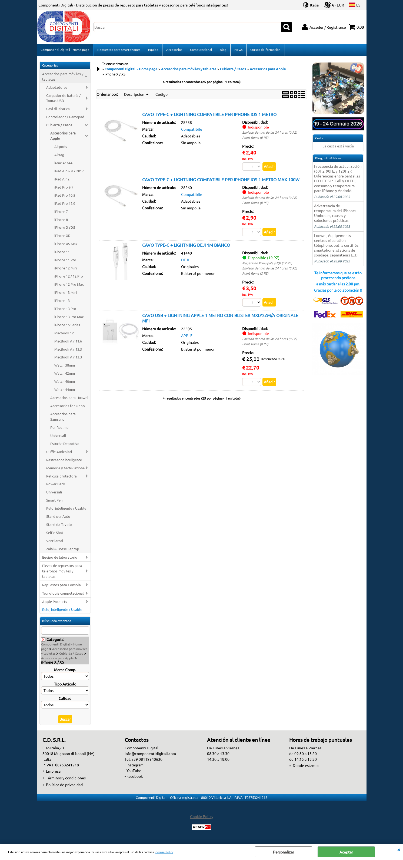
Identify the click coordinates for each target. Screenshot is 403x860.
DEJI (185, 260)
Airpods (60, 147)
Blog (223, 50)
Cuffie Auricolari (59, 452)
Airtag (59, 155)
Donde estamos (306, 765)
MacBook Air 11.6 (68, 341)
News (238, 50)
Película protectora (61, 476)
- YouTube (133, 771)
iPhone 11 (62, 252)
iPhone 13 (62, 301)
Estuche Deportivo (64, 444)
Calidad (65, 698)
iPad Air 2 (61, 179)
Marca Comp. (65, 670)
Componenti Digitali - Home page (65, 50)
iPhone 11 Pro (65, 260)
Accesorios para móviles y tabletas (62, 77)
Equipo (153, 50)
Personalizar (283, 851)
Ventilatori (54, 541)
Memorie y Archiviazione (65, 468)
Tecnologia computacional (63, 593)
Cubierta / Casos (59, 125)
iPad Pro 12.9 (64, 204)
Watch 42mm (64, 373)
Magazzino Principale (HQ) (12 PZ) (267, 263)
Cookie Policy (164, 852)
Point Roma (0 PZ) (255, 138)
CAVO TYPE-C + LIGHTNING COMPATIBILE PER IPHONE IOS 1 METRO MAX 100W (220, 180)
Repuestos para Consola (61, 585)
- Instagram (134, 765)
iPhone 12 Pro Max (69, 284)
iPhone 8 (61, 220)
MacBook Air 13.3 (68, 349)
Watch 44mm (64, 390)
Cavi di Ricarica (58, 109)
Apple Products (54, 602)
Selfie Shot (54, 533)
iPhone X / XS (64, 228)
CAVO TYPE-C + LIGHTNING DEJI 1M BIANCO (186, 245)
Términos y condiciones (66, 778)
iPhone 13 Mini (65, 293)
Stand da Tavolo (59, 525)
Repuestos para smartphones (118, 50)
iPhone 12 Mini (65, 268)
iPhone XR (62, 236)
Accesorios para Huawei (69, 398)
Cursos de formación (265, 50)
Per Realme (59, 428)
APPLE (186, 336)
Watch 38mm (64, 365)
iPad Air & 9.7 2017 (69, 171)
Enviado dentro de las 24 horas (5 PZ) (269, 268)
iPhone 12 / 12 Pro (68, 276)
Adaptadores (56, 87)
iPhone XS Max (66, 244)
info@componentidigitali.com (150, 754)
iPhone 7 (61, 212)
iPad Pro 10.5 (64, 195)
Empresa (53, 771)
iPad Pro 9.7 (63, 187)
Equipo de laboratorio (59, 557)
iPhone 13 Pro (65, 309)
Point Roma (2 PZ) (255, 274)
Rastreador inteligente (64, 460)
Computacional (201, 50)
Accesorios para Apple (63, 136)
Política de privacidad (64, 785)
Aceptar (346, 851)
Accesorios (174, 50)
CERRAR (398, 849)
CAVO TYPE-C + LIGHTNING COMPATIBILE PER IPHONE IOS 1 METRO (209, 114)
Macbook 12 (64, 333)
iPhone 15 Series (67, 325)
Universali (58, 436)
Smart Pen (54, 500)
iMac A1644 (63, 163)
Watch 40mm (64, 382)
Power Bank (55, 484)
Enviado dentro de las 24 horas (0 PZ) (269, 133)
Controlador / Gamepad (65, 117)
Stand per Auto (58, 517)
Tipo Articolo (65, 684)
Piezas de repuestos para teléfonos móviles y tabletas (62, 571)
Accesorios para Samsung (63, 417)
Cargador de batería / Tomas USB (63, 99)
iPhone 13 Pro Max (69, 317)
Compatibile (191, 129)
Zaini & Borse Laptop (62, 549)
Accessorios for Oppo (67, 406)
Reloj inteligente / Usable (66, 508)
